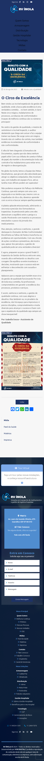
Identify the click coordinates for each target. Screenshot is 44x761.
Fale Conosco (23, 653)
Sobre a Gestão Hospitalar (23, 701)
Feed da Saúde (10, 427)
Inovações (23, 718)
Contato (22, 50)
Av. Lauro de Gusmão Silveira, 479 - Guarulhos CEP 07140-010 (22, 520)
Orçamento (23, 659)
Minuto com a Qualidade (32, 89)
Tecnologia (22, 40)
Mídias (22, 45)
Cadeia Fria (23, 674)
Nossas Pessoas (23, 625)
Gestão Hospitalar (22, 35)
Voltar (22, 402)
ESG (23, 631)
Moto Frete (23, 688)
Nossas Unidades (23, 628)
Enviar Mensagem (22, 599)
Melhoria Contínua (23, 619)
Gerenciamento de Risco (23, 715)
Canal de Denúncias (23, 662)
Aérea (23, 684)
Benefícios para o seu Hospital (23, 704)
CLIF (23, 712)
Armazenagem (22, 25)
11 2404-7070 (30, 726)
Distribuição (22, 30)
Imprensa (8, 440)
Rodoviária (23, 691)
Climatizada (23, 677)
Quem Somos (22, 20)
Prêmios (23, 622)
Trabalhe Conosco (23, 656)
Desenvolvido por (13, 749)
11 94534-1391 (14, 726)
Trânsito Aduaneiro (23, 694)
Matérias (7, 433)
